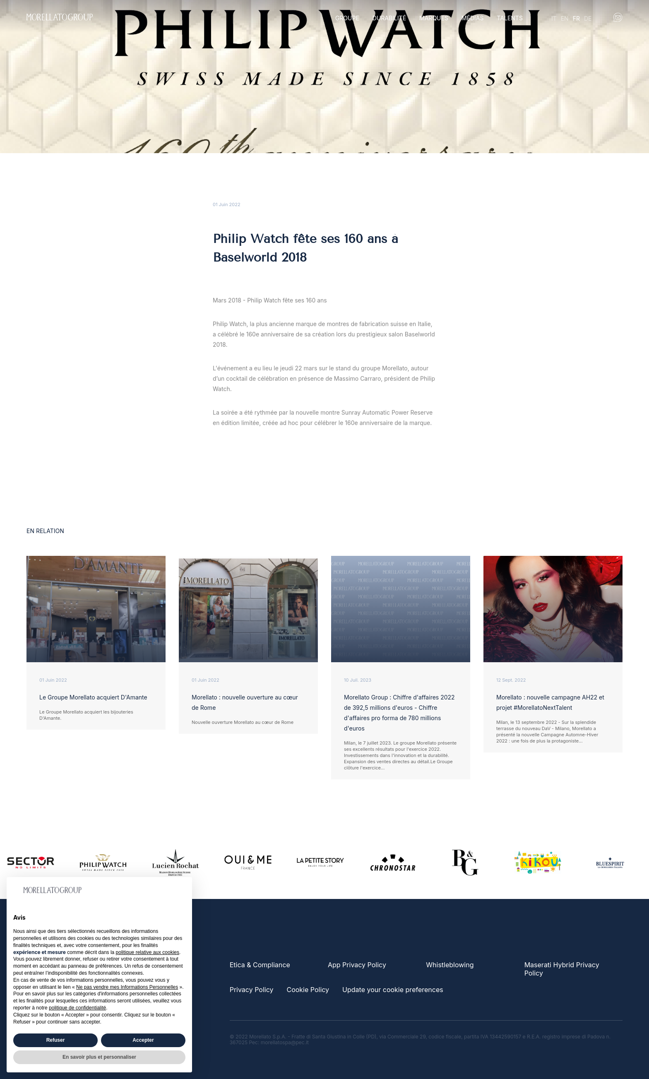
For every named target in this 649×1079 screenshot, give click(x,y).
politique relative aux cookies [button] (147, 952)
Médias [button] (473, 18)
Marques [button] (433, 18)
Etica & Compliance (260, 965)
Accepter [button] (143, 1040)
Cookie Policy (307, 989)
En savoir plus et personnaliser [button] (99, 1057)
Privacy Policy (252, 989)
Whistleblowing (450, 965)
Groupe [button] (347, 18)
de (588, 18)
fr (576, 18)
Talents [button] (509, 18)
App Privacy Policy (357, 965)
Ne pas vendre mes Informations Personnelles (127, 987)
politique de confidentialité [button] (77, 1008)
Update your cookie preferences (392, 989)
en (565, 18)
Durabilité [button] (389, 18)
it (554, 18)
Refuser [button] (55, 1040)
